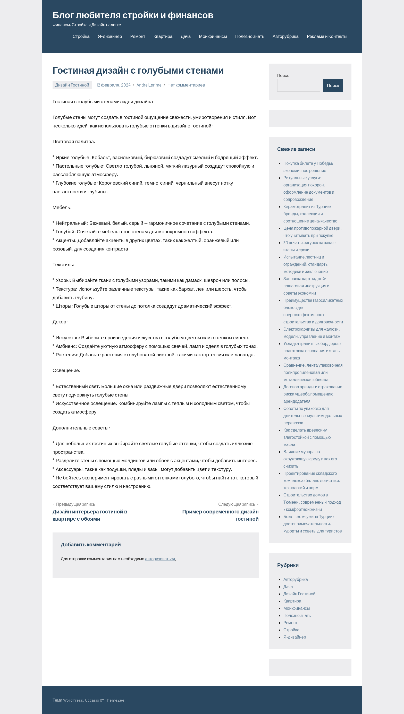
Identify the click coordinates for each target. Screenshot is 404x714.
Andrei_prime (149, 84)
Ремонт (137, 36)
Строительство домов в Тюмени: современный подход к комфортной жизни (312, 502)
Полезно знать (249, 36)
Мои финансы (213, 36)
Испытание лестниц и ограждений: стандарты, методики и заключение (306, 264)
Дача (186, 36)
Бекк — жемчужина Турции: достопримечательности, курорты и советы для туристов (312, 523)
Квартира (163, 36)
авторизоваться (160, 558)
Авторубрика (286, 36)
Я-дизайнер (110, 36)
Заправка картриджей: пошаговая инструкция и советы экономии (306, 285)
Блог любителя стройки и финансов (135, 14)
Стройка (81, 36)
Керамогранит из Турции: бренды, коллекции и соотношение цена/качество (310, 213)
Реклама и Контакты (327, 36)
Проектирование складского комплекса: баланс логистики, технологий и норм (311, 480)
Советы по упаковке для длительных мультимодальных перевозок (312, 415)
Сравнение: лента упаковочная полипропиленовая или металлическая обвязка (313, 372)
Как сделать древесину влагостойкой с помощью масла (307, 437)
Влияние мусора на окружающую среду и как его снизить (310, 458)
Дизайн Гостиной (72, 84)
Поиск (283, 75)
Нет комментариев (186, 84)
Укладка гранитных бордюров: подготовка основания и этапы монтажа (312, 350)
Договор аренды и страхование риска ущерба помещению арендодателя (312, 393)
